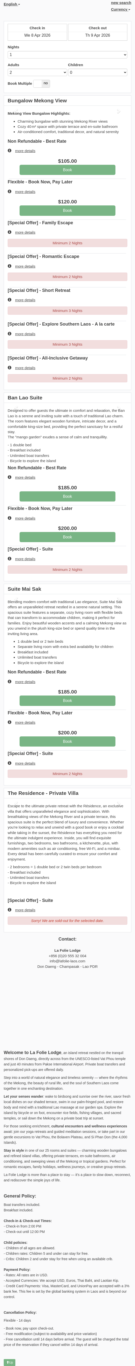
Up (9, 1362)
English (12, 4)
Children (75, 65)
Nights (13, 47)
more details (21, 150)
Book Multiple (20, 83)
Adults (13, 65)
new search (121, 2)
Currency (120, 9)
